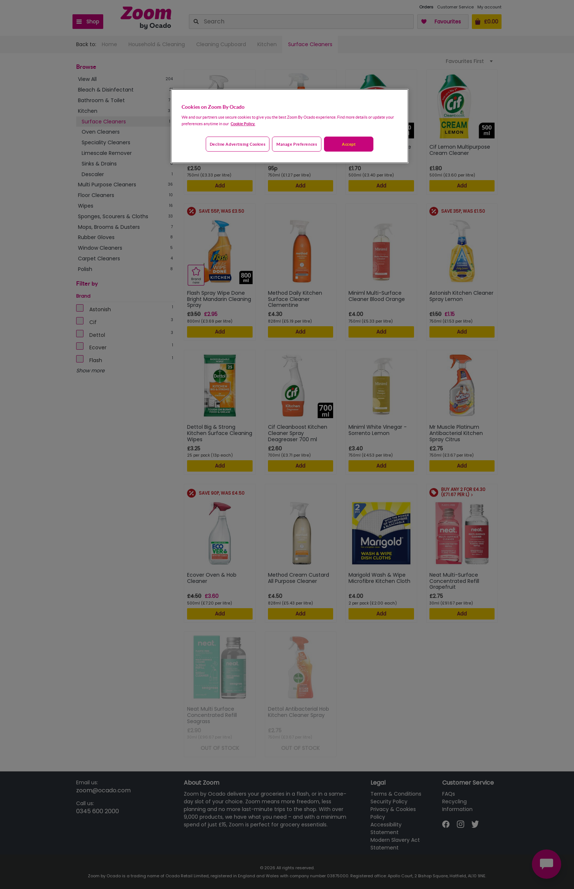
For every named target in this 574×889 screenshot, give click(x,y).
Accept (348, 144)
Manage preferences (296, 144)
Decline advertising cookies (237, 144)
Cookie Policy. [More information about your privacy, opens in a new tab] (243, 123)
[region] (290, 126)
